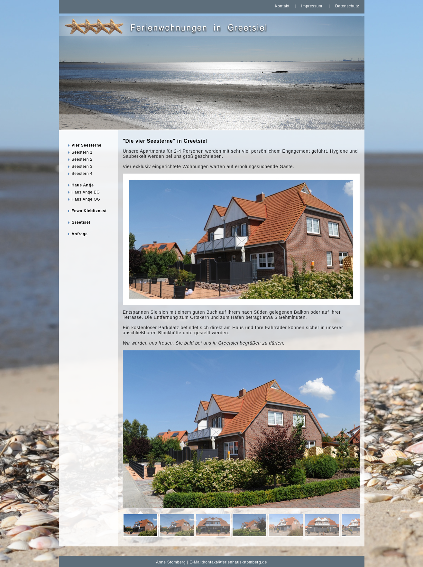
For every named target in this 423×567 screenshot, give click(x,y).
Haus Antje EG (86, 192)
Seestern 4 (82, 173)
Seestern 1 (82, 152)
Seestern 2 (82, 159)
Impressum (311, 6)
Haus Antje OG (86, 199)
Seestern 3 (82, 166)
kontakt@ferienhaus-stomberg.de (235, 562)
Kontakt (282, 6)
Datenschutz (347, 6)
